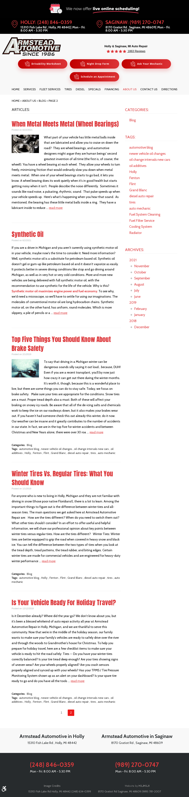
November (141, 266)
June (137, 297)
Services (29, 90)
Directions (169, 90)
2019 (132, 303)
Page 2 (53, 101)
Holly (28, 453)
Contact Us (148, 90)
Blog (42, 101)
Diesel (80, 90)
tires (93, 453)
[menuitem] (16, 90)
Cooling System (140, 227)
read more (56, 208)
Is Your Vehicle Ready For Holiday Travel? (64, 603)
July (136, 291)
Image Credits (52, 786)
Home (16, 90)
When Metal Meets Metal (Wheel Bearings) (65, 124)
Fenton (37, 453)
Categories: (137, 110)
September (142, 279)
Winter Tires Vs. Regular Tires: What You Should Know (62, 478)
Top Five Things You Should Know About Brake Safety (61, 344)
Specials (94, 90)
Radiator (135, 233)
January (139, 315)
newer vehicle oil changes (56, 449)
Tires (68, 90)
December (141, 327)
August (139, 285)
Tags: (130, 137)
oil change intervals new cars (91, 449)
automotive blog (29, 449)
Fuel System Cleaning (144, 215)
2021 (132, 260)
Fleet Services (49, 90)
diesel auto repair (78, 453)
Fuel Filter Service (141, 221)
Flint (46, 453)
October (140, 273)
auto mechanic (106, 453)
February (140, 309)
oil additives (137, 166)
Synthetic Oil (28, 235)
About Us (130, 90)
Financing (112, 90)
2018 (132, 321)
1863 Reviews (136, 51)
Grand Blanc (58, 453)
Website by (137, 786)
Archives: (134, 250)
